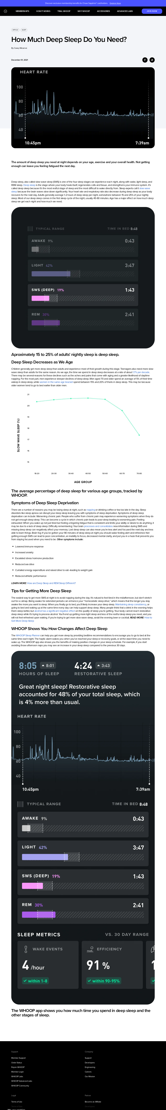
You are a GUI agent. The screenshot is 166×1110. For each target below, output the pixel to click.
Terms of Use (16, 1101)
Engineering (90, 1067)
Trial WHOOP (63, 11)
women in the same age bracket (56, 382)
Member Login (17, 1071)
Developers (90, 1062)
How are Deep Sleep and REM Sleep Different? (51, 583)
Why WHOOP (84, 11)
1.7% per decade (141, 372)
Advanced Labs (125, 11)
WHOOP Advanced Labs (21, 1080)
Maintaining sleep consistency (130, 604)
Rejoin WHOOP (17, 1067)
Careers (88, 1071)
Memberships (22, 11)
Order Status (16, 1062)
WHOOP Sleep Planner (28, 635)
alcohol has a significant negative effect (54, 611)
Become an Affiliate (93, 1101)
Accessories (103, 11)
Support (88, 1057)
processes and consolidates (98, 526)
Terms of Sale (16, 1106)
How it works (43, 11)
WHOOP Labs (17, 1076)
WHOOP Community (20, 1085)
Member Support (18, 1057)
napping (91, 510)
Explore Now (115, 3)
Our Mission (90, 1076)
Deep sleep (29, 185)
